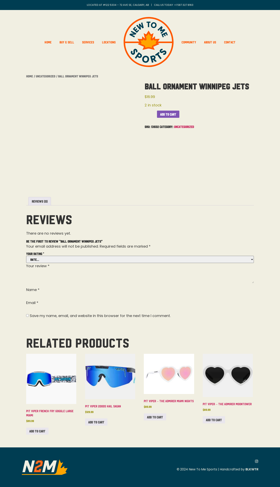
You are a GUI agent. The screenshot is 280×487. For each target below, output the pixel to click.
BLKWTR (251, 469)
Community (189, 42)
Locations (109, 42)
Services (88, 42)
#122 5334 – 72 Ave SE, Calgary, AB (126, 5)
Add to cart (168, 114)
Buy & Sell (67, 42)
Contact (229, 42)
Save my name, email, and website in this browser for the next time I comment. (100, 316)
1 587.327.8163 (184, 5)
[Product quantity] (150, 113)
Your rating (35, 253)
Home (48, 42)
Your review (38, 266)
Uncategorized (45, 76)
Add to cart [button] (37, 431)
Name (33, 290)
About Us (210, 42)
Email (32, 303)
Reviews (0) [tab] (40, 201)
